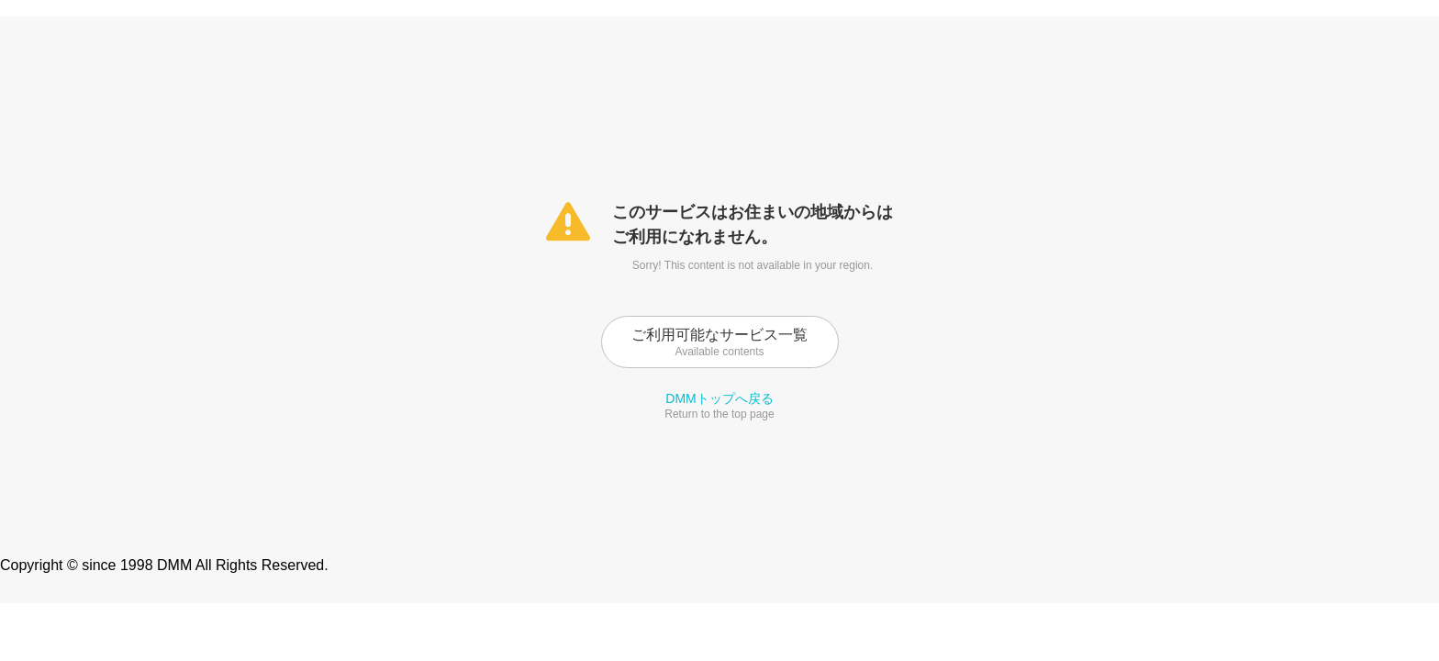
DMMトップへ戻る (719, 398)
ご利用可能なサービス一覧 (720, 342)
